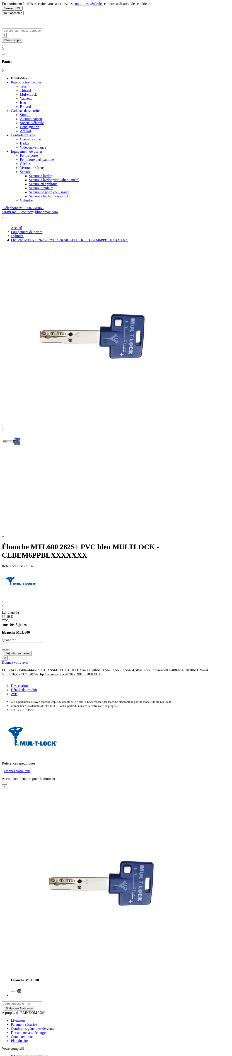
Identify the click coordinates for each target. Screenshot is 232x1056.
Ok (19, 8)
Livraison (18, 1026)
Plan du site (19, 1047)
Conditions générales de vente (32, 1034)
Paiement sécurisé (24, 1030)
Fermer (8, 8)
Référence (9, 572)
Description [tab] (19, 692)
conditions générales (88, 4)
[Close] (4, 792)
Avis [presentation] (14, 700)
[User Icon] (12, 40)
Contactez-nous (22, 1042)
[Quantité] (22, 650)
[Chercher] (22, 30)
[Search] (4, 35)
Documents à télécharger (29, 1038)
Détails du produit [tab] (24, 696)
